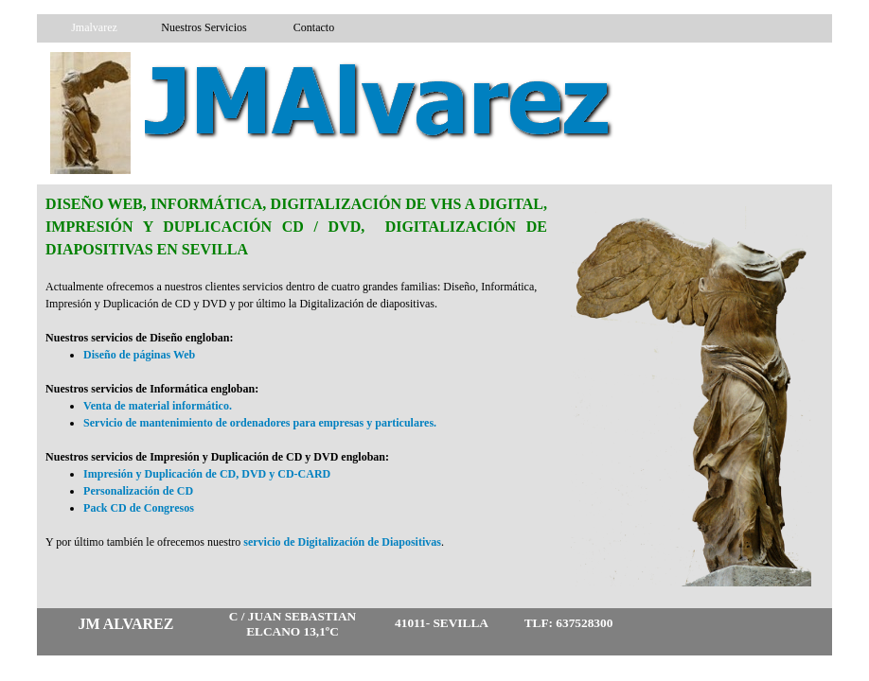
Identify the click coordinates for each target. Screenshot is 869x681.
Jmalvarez (94, 27)
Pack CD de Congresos (138, 508)
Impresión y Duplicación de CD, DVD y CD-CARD (206, 473)
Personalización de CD (138, 491)
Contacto (313, 27)
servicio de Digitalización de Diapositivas (342, 542)
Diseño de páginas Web (139, 354)
